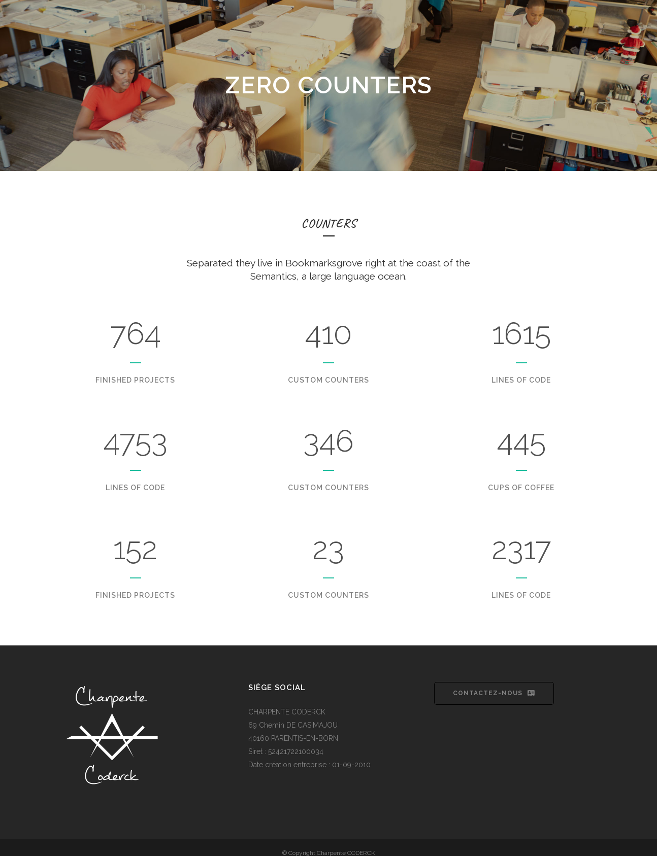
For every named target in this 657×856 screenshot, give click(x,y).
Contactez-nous (494, 693)
